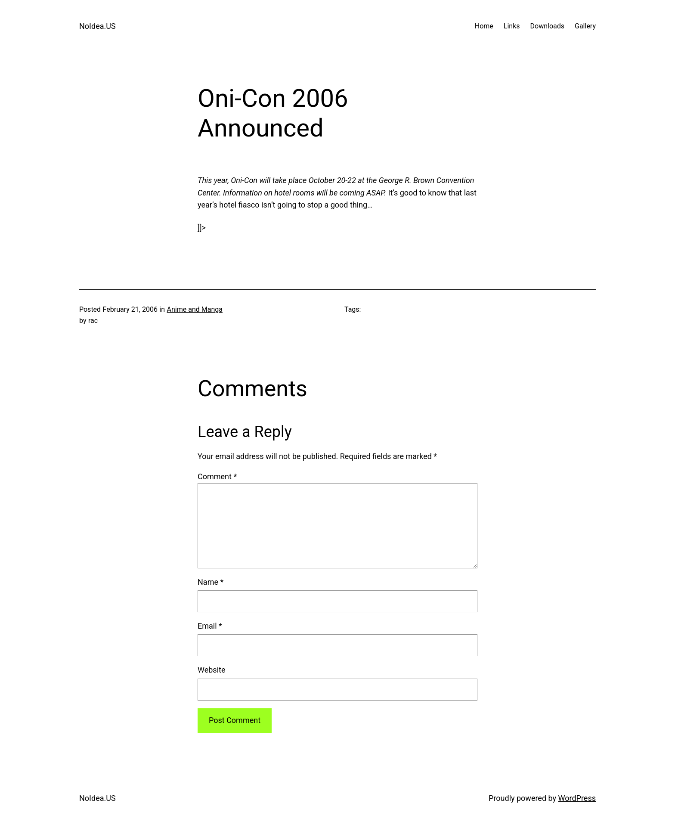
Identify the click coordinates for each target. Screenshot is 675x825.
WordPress (577, 798)
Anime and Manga (195, 309)
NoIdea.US (97, 26)
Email (210, 625)
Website (211, 669)
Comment (217, 476)
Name (210, 581)
